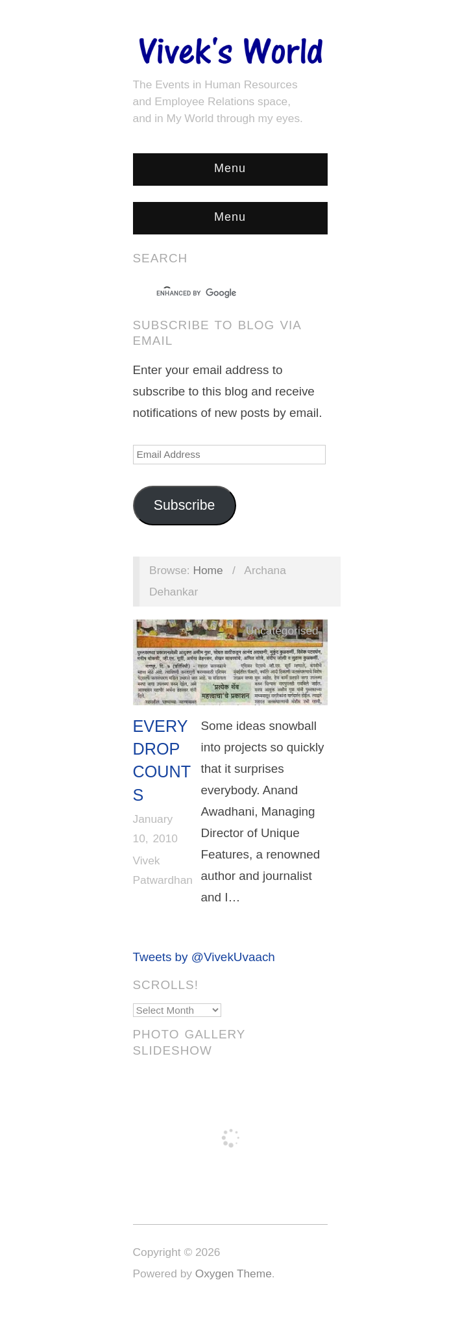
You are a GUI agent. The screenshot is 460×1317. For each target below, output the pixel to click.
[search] (218, 293)
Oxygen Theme (233, 1273)
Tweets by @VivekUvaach (204, 957)
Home (208, 570)
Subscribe (184, 505)
